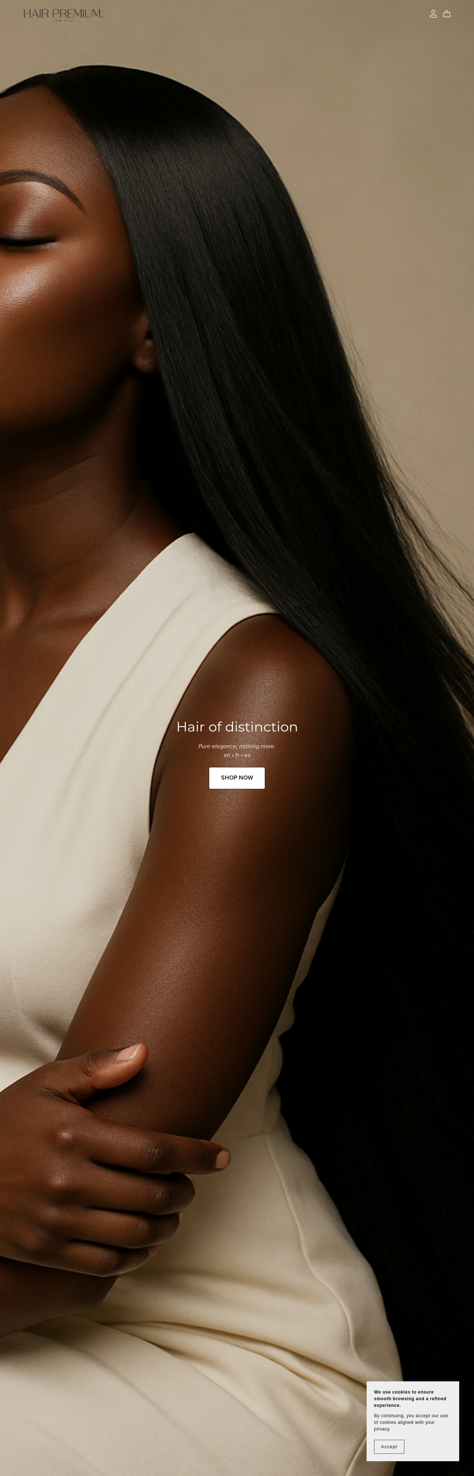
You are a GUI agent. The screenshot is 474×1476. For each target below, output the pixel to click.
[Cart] (450, 14)
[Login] (433, 13)
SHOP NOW (237, 777)
